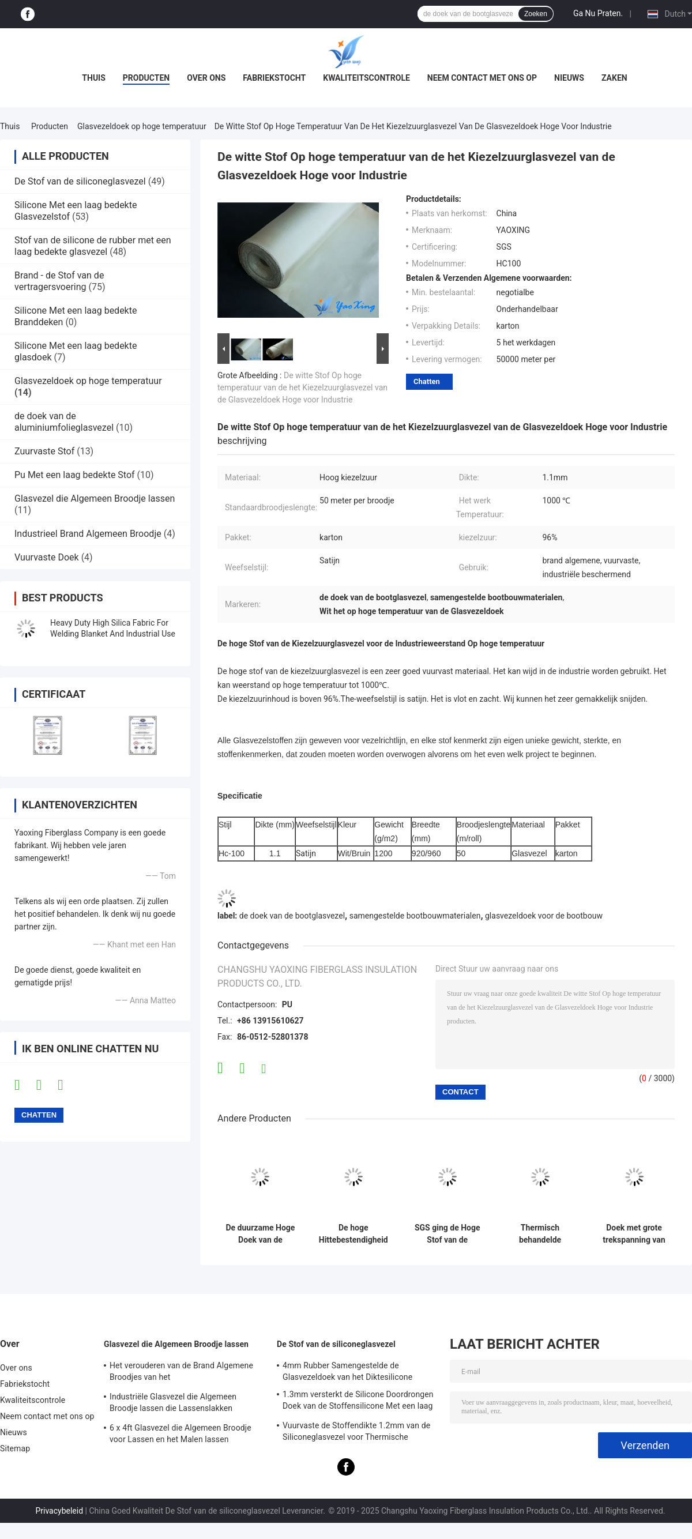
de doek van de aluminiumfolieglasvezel (64, 422)
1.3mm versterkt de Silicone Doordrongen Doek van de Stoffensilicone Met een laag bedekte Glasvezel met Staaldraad (358, 1402)
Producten (146, 77)
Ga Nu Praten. (598, 13)
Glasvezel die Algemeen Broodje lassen (94, 498)
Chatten (426, 381)
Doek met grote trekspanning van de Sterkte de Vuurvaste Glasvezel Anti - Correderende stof (634, 1234)
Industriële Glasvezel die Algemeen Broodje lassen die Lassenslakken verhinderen (173, 1404)
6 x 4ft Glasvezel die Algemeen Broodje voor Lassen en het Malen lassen (180, 1433)
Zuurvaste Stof (44, 451)
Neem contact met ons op (482, 77)
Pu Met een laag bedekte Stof (74, 474)
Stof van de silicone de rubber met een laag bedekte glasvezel (92, 246)
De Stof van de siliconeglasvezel (80, 181)
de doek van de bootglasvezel (292, 915)
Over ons (206, 77)
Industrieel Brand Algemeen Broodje (87, 533)
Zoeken (535, 14)
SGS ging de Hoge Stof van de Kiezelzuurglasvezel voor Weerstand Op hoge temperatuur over (447, 1234)
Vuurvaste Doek (46, 557)
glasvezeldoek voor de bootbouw (544, 915)
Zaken (614, 77)
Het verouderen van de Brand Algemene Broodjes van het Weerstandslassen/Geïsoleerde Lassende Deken (185, 1373)
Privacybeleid (59, 1510)
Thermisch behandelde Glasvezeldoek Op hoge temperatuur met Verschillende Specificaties (540, 1234)
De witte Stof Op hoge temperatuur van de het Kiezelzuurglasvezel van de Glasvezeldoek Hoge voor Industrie (302, 387)
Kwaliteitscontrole (366, 77)
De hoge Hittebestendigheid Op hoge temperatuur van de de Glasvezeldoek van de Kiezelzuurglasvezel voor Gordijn (353, 1234)
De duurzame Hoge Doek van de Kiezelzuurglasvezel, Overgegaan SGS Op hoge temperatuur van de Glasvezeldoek (260, 1234)
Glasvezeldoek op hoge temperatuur (141, 126)
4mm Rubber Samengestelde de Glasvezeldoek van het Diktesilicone (347, 1371)
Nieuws (569, 77)
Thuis (94, 77)
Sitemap (15, 1448)
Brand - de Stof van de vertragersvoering (59, 281)
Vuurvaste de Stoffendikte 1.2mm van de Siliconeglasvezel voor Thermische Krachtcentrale (356, 1433)
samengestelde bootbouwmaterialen (415, 915)
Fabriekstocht (274, 77)
